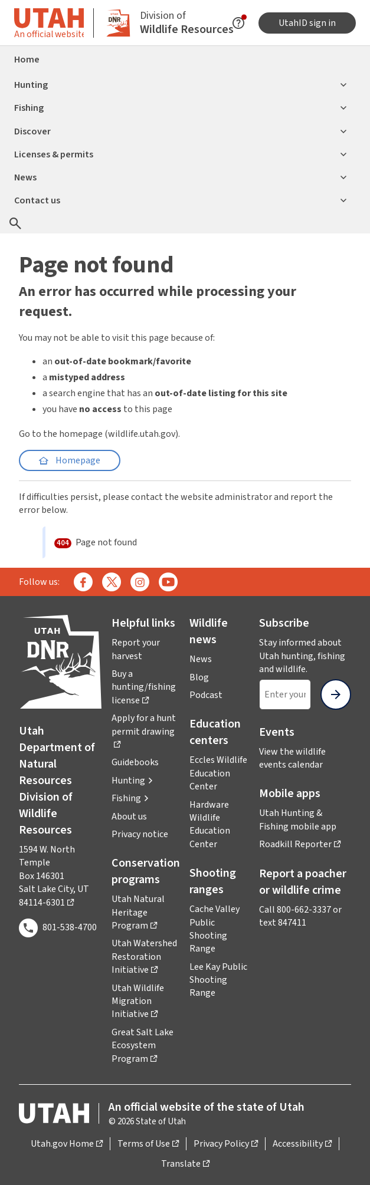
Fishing (180, 107)
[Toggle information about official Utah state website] (49, 22)
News (180, 177)
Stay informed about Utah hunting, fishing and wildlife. (305, 656)
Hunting (180, 84)
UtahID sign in (307, 23)
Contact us (180, 200)
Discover (180, 131)
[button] (132, 780)
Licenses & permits (180, 154)
